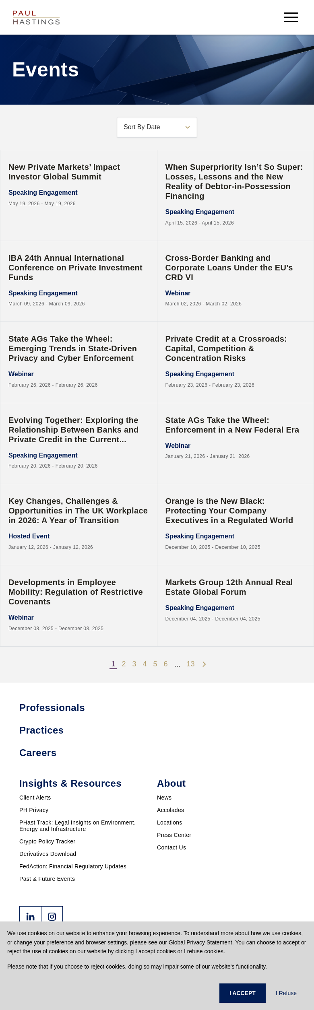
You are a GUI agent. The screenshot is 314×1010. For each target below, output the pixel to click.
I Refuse (286, 993)
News (164, 797)
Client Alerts (35, 797)
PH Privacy (33, 810)
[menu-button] (291, 17)
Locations (169, 822)
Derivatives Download (47, 854)
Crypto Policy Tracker (47, 841)
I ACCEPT (242, 993)
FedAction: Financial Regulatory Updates (72, 866)
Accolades (170, 810)
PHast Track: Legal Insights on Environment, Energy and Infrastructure (77, 825)
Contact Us (171, 847)
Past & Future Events (47, 879)
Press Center (174, 835)
